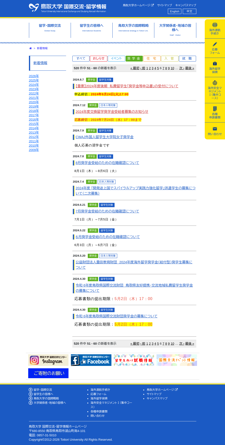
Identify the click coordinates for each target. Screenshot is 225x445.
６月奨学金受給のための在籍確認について (108, 237)
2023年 (34, 89)
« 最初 (134, 68)
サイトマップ (164, 5)
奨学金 (134, 58)
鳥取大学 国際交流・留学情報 (67, 8)
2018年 (34, 111)
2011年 (34, 141)
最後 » (189, 68)
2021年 (34, 98)
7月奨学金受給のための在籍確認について (107, 211)
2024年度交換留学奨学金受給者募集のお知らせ (112, 112)
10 (172, 68)
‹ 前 (142, 68)
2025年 (34, 80)
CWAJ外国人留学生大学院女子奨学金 (105, 137)
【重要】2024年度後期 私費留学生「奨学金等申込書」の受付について (127, 86)
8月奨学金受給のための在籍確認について (107, 163)
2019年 (34, 106)
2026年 (34, 76)
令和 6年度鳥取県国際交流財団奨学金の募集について (117, 316)
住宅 (153, 58)
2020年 (34, 102)
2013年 (34, 132)
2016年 (34, 119)
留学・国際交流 (43, 389)
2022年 (34, 93)
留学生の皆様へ (43, 394)
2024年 (34, 85)
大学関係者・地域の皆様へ (50, 402)
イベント (116, 58)
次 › (181, 68)
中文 (189, 11)
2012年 (34, 137)
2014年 (34, 128)
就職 (188, 58)
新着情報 (42, 48)
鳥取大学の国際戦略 (46, 398)
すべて (80, 58)
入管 (170, 58)
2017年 (34, 115)
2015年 (34, 124)
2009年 (34, 150)
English (174, 11)
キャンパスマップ (185, 5)
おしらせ (98, 58)
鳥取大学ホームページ (138, 5)
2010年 (34, 145)
